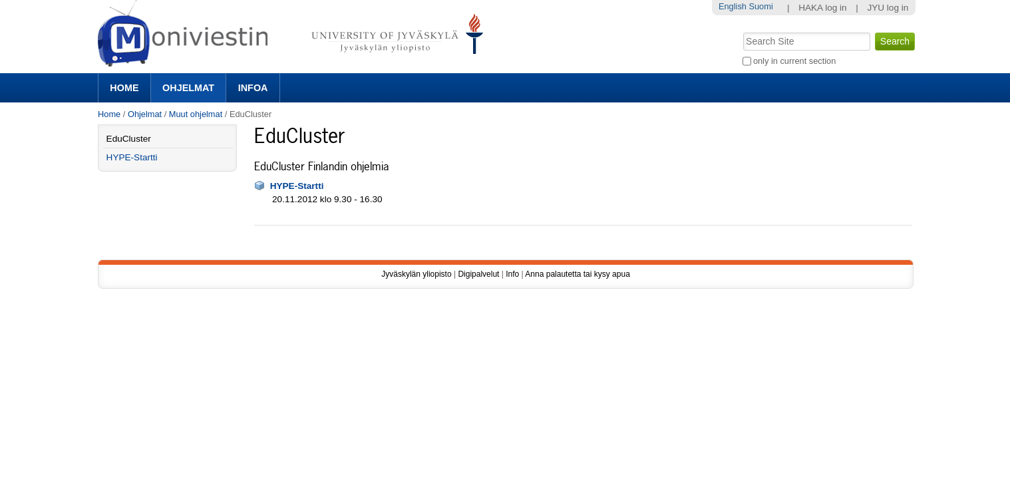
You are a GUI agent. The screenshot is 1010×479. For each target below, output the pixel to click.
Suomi (760, 6)
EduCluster (128, 139)
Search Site (741, 31)
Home (124, 87)
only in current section (794, 61)
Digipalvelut (478, 274)
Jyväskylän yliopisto (416, 274)
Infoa (253, 87)
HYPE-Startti (297, 186)
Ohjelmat (188, 87)
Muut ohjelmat (195, 114)
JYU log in (887, 8)
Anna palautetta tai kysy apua (577, 274)
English (733, 6)
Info (512, 274)
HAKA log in (822, 8)
